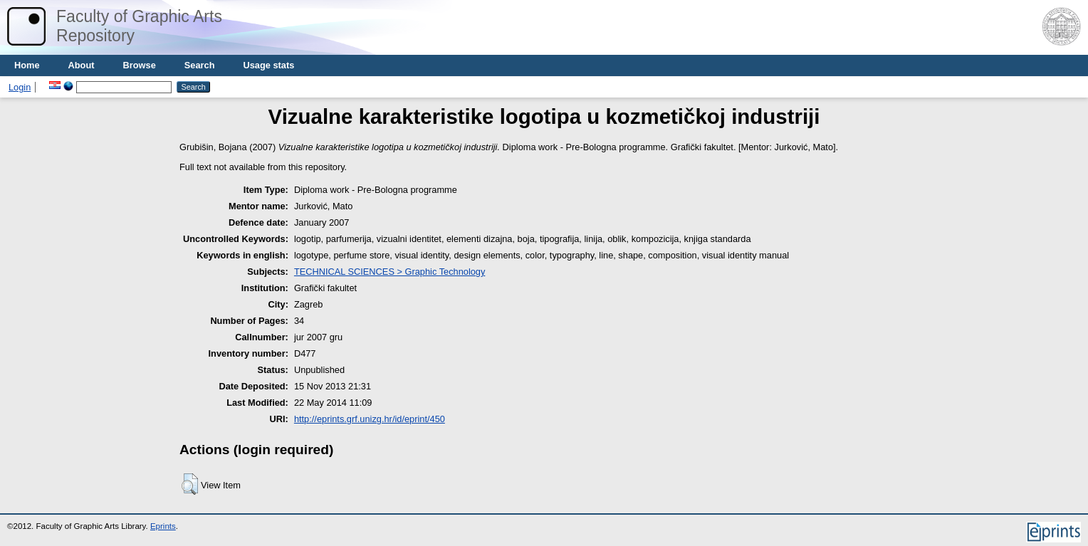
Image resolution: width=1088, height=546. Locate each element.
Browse (139, 65)
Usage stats (268, 65)
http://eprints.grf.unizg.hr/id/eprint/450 (369, 419)
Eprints (163, 526)
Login (20, 87)
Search (199, 65)
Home (27, 65)
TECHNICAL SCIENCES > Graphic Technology (389, 271)
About (81, 65)
